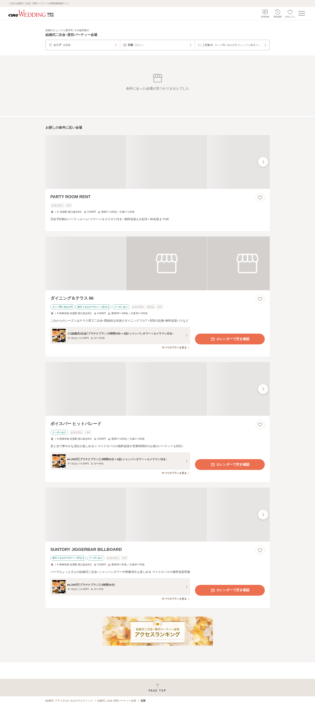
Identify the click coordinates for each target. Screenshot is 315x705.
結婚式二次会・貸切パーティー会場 (116, 700)
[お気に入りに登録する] (260, 197)
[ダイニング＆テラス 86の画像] (157, 263)
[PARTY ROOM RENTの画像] (157, 162)
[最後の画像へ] (263, 162)
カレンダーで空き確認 (229, 339)
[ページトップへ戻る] (157, 687)
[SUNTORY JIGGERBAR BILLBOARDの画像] (157, 514)
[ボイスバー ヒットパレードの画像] (157, 389)
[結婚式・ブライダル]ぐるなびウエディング (69, 700)
